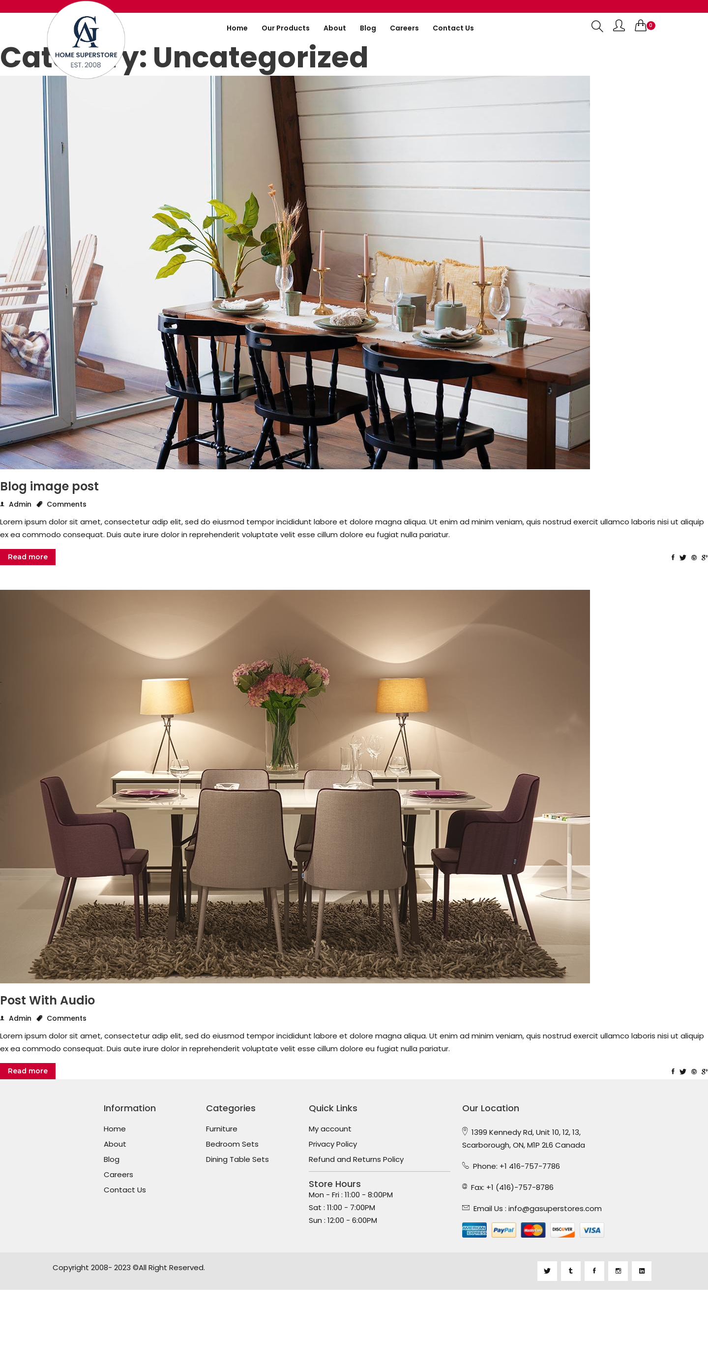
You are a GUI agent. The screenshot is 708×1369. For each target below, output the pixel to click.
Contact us (453, 28)
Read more (28, 556)
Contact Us (125, 1190)
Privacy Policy (333, 1144)
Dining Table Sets (237, 1159)
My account (330, 1129)
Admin (15, 504)
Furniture (221, 1129)
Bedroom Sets (232, 1144)
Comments (61, 504)
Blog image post (49, 486)
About (335, 28)
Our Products (286, 28)
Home (237, 28)
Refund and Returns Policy (356, 1159)
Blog (368, 28)
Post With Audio (47, 1000)
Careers (404, 28)
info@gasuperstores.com (555, 1208)
